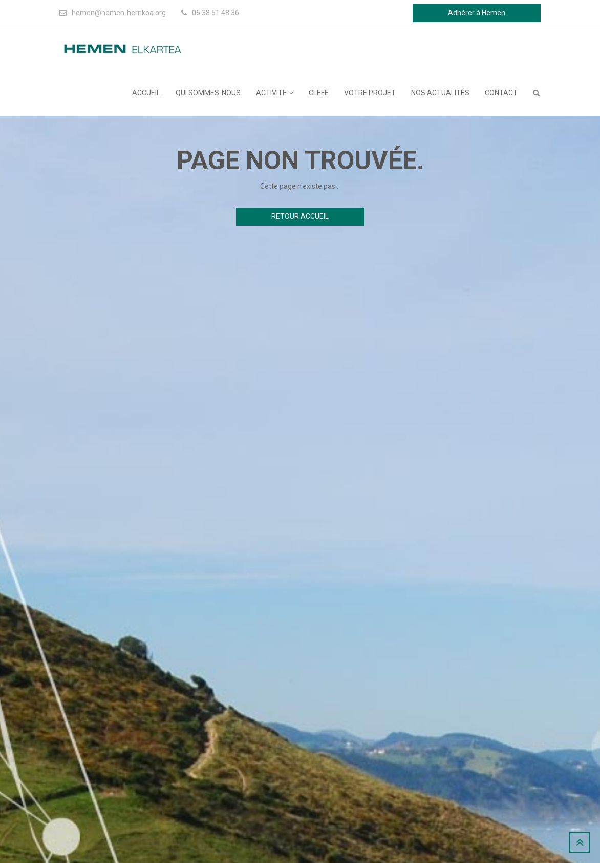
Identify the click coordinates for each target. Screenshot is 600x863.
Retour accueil (300, 216)
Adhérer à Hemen (476, 13)
